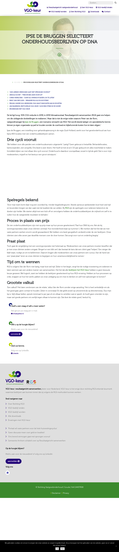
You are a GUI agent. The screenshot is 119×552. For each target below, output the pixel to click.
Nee (62, 549)
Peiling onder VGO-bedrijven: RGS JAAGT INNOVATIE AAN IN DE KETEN (35, 103)
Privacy (66, 493)
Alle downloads (14, 416)
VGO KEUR (17, 82)
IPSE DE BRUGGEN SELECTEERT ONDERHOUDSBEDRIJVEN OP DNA (43, 82)
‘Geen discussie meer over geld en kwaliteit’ (26, 432)
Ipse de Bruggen (32, 122)
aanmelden (15, 334)
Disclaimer (56, 493)
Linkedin (14, 353)
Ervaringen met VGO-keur (19, 109)
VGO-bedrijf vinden (16, 408)
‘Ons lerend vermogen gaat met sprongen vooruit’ (29, 92)
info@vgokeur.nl (18, 313)
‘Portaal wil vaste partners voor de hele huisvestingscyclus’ (32, 428)
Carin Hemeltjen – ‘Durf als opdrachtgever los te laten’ (31, 98)
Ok (57, 549)
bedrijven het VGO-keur (79, 270)
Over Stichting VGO (16, 404)
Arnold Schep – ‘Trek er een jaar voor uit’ (26, 95)
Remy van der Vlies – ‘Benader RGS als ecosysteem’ (29, 100)
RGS (67, 208)
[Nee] (116, 546)
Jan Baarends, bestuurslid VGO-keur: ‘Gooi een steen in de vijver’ (35, 106)
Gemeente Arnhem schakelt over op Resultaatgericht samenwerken (37, 441)
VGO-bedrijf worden (16, 412)
